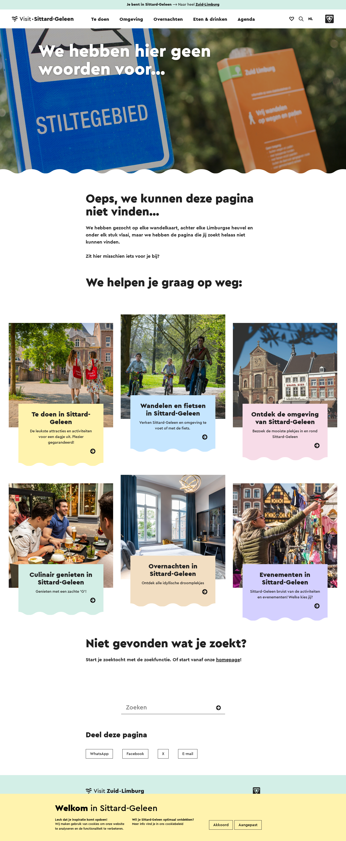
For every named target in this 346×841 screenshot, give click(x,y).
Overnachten (168, 19)
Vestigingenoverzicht (132, 806)
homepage (228, 659)
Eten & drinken (210, 19)
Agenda (246, 19)
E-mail (187, 754)
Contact (94, 806)
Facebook (135, 754)
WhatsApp (99, 754)
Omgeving (131, 19)
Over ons (171, 806)
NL (310, 19)
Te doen (100, 19)
